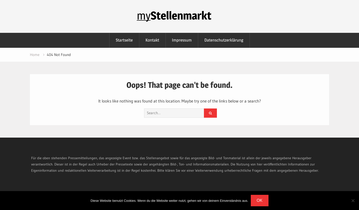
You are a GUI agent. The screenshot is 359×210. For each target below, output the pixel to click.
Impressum (182, 40)
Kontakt (152, 40)
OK (260, 200)
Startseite (124, 40)
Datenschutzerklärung (223, 40)
